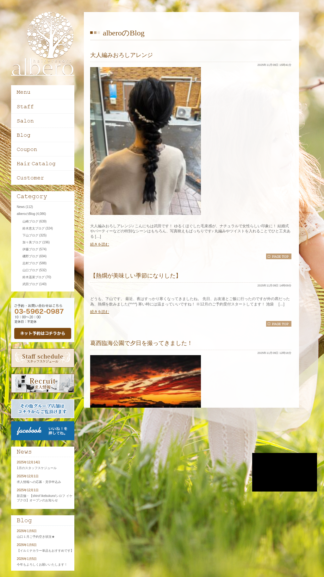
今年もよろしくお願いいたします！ (42, 564)
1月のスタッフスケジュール (37, 468)
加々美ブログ (31, 242)
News (21, 207)
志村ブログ (30, 263)
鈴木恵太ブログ (33, 228)
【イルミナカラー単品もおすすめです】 (45, 550)
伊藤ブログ (30, 249)
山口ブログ (30, 270)
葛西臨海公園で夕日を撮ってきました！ (141, 343)
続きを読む (99, 244)
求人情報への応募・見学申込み (39, 482)
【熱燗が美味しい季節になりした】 (135, 276)
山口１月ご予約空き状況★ (36, 536)
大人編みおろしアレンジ (121, 55)
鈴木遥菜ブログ (33, 277)
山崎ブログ (30, 221)
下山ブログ (30, 235)
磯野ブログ (30, 256)
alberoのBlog (26, 214)
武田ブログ (30, 284)
